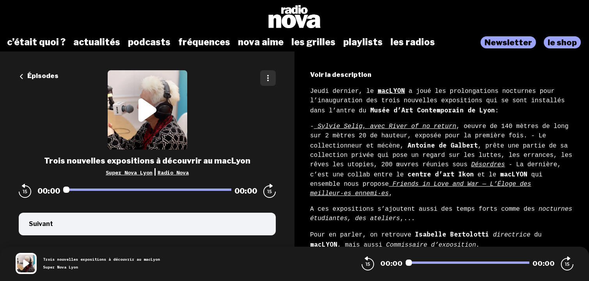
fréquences (204, 42)
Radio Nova (173, 172)
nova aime (261, 42)
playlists (363, 42)
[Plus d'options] (268, 78)
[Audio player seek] (147, 189)
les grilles (313, 42)
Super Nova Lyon (129, 172)
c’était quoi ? (36, 42)
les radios (412, 42)
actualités (96, 42)
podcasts (149, 42)
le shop (562, 42)
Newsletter (508, 42)
